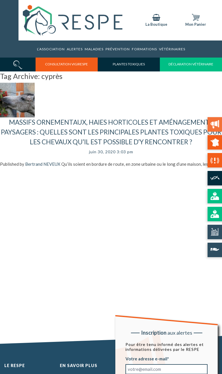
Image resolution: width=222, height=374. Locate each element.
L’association (51, 49)
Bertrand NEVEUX (42, 164)
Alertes (75, 49)
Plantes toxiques (129, 64)
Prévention (118, 49)
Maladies (94, 49)
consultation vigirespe (66, 64)
